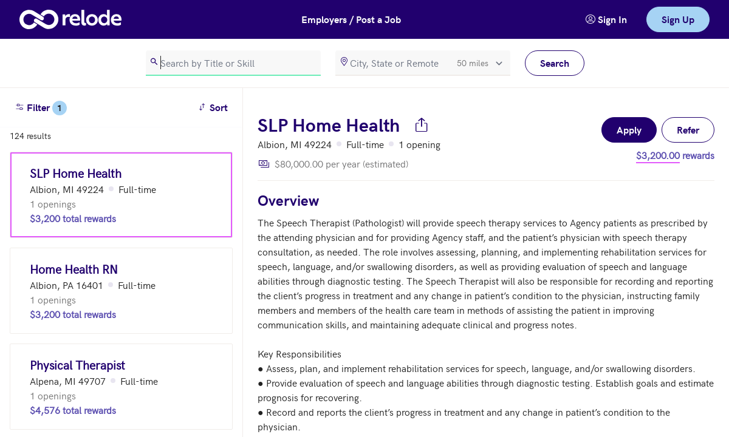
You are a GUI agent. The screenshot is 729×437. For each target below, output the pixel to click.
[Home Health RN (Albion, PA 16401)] (121, 291)
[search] (233, 63)
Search (554, 62)
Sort (215, 106)
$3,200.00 (658, 154)
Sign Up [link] (678, 19)
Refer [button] (688, 129)
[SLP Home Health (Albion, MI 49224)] (121, 195)
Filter (41, 108)
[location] (422, 63)
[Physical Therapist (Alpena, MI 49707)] (121, 387)
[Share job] (421, 124)
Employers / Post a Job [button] (351, 19)
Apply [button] (629, 129)
